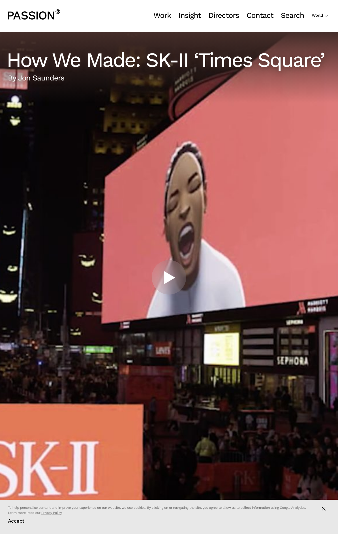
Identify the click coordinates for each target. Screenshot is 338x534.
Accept (16, 521)
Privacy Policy (51, 513)
